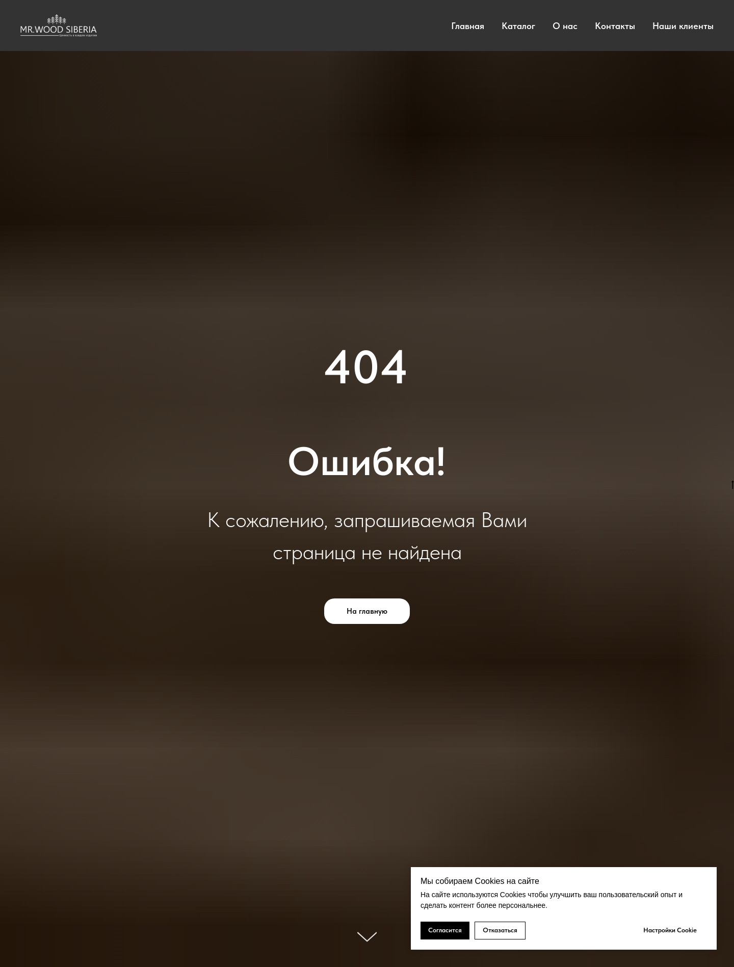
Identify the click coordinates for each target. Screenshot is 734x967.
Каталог (518, 25)
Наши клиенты (683, 25)
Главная (467, 25)
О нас (565, 25)
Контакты (615, 25)
